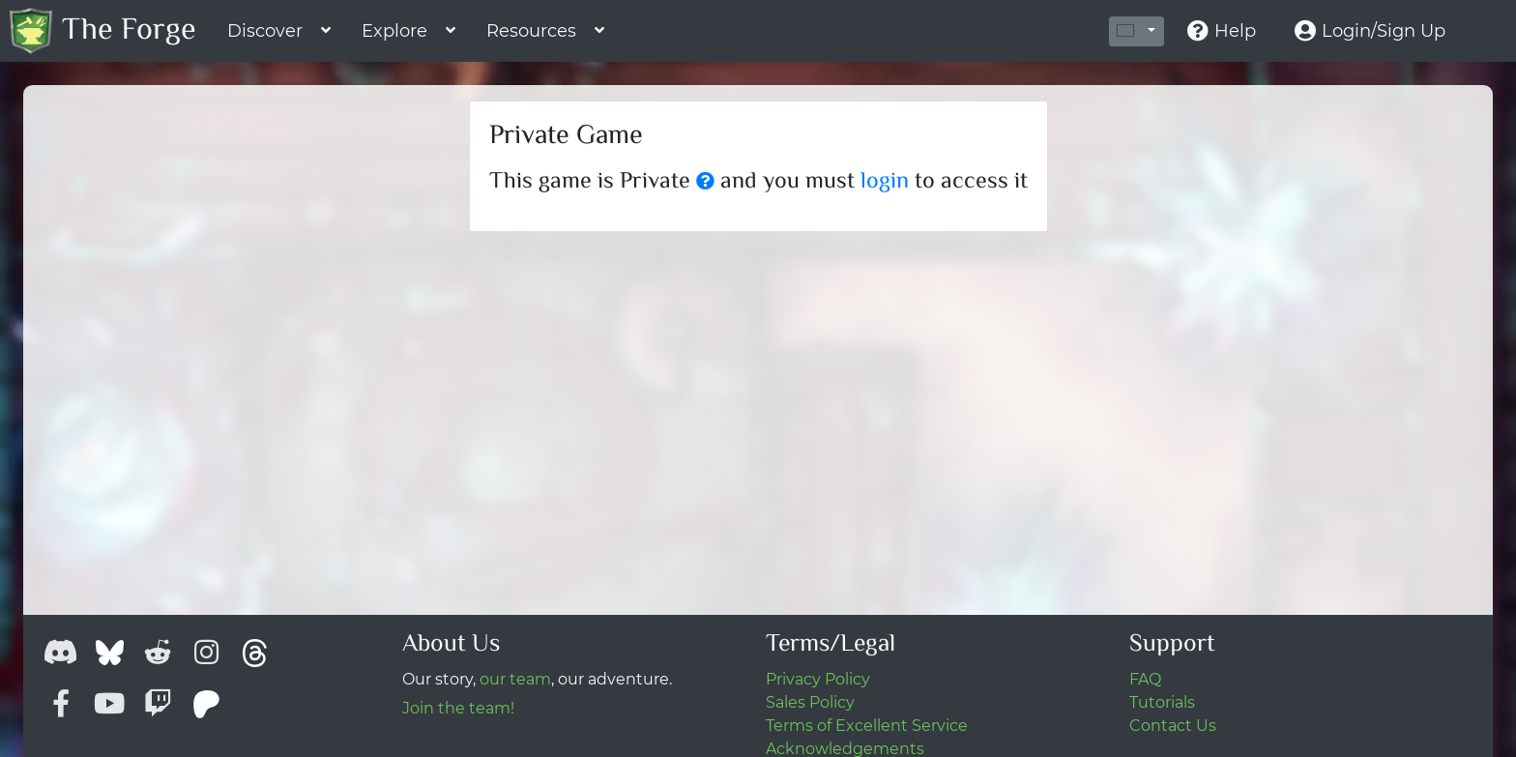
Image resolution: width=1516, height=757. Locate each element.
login (884, 182)
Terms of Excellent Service (867, 725)
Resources (531, 31)
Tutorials (1162, 702)
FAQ (1145, 679)
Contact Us (1172, 725)
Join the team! (458, 708)
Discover (265, 31)
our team (515, 679)
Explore (394, 31)
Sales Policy (810, 702)
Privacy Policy (818, 679)
